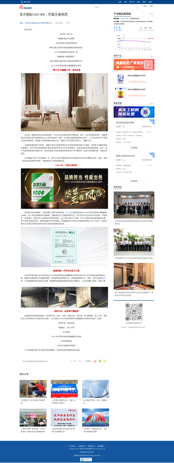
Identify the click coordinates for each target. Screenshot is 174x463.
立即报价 (134, 148)
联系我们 (91, 446)
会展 (119, 2)
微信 (138, 2)
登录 (144, 6)
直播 (150, 2)
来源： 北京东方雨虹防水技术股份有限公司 (36, 23)
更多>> (152, 56)
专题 (125, 2)
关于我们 (72, 446)
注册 (151, 6)
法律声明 (81, 446)
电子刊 (132, 2)
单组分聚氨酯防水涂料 (136, 76)
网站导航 (26, 2)
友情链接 (100, 446)
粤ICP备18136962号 (87, 452)
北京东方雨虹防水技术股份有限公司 (35, 361)
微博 (144, 2)
